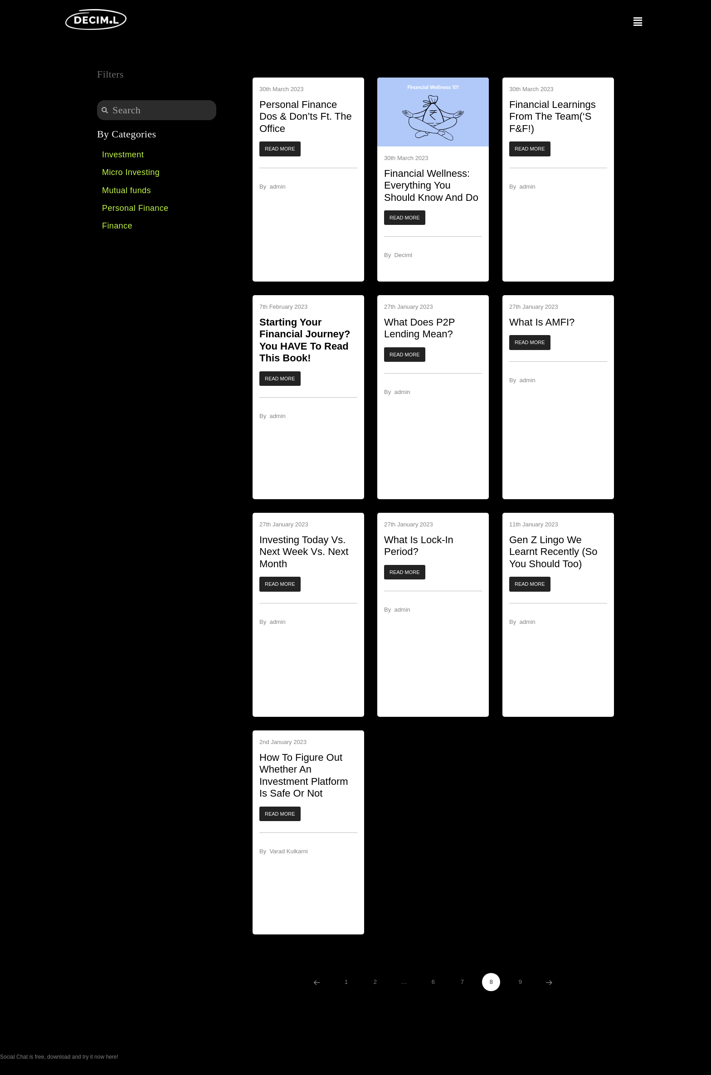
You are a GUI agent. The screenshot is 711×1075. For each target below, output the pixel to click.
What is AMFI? (542, 322)
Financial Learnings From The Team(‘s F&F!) (552, 116)
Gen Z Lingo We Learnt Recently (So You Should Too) (553, 551)
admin (277, 186)
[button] (280, 149)
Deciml (403, 255)
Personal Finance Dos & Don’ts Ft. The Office (305, 116)
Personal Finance (135, 208)
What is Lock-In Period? (418, 545)
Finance (117, 225)
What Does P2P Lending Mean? (419, 328)
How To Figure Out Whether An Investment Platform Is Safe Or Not (303, 775)
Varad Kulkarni (288, 851)
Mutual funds (126, 190)
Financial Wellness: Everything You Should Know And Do (431, 185)
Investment (123, 154)
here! (112, 1057)
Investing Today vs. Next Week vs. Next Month (303, 551)
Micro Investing (131, 172)
